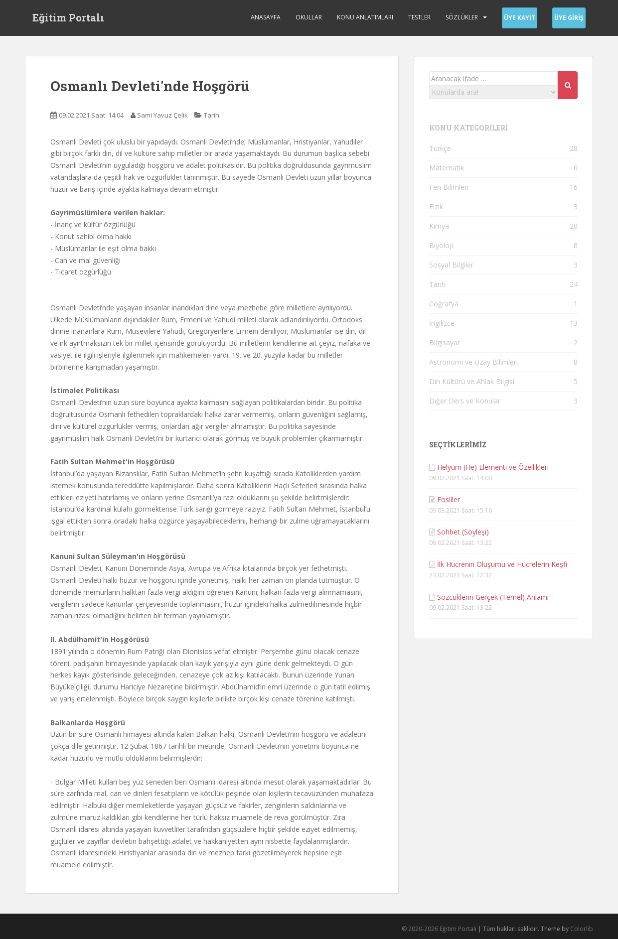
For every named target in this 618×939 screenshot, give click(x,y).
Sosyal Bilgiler (451, 264)
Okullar (309, 17)
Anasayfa (266, 17)
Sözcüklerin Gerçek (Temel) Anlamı (493, 597)
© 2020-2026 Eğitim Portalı (439, 929)
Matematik (446, 167)
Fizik (436, 206)
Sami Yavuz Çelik (162, 115)
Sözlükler (462, 17)
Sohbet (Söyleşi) (463, 532)
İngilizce (442, 323)
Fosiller (448, 499)
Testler (419, 17)
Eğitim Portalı (68, 17)
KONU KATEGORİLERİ (468, 128)
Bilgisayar (444, 342)
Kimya (439, 226)
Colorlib (581, 929)
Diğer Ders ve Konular (464, 400)
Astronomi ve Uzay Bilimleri (473, 362)
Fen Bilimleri (448, 187)
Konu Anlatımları (365, 17)
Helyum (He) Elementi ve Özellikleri (493, 467)
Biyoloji (441, 245)
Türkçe (440, 148)
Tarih (211, 115)
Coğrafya (444, 303)
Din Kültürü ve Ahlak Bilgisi (471, 381)
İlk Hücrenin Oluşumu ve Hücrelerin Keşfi (502, 564)
